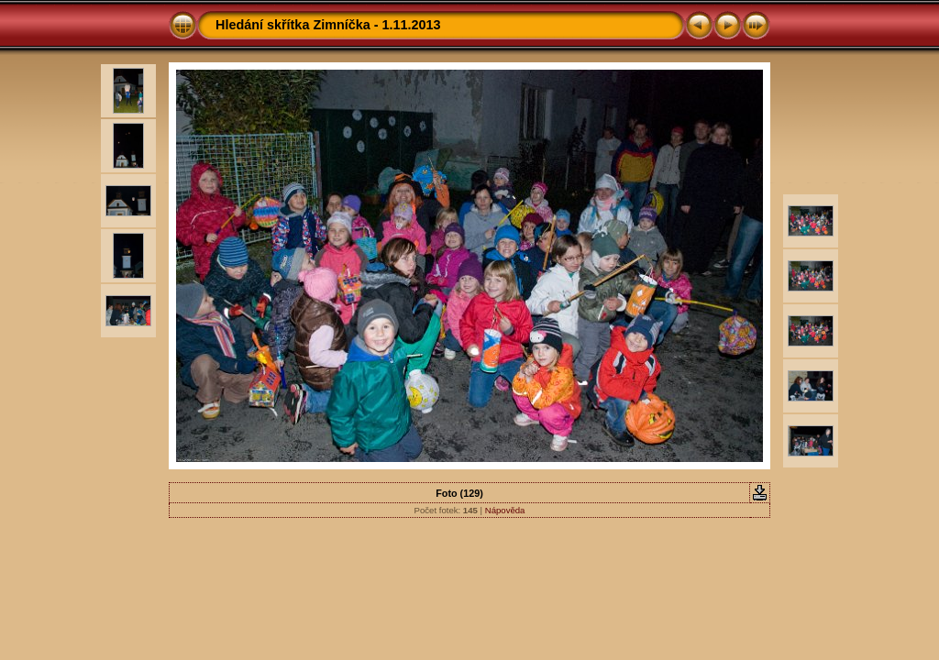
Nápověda (505, 510)
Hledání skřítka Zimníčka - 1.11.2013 (328, 24)
